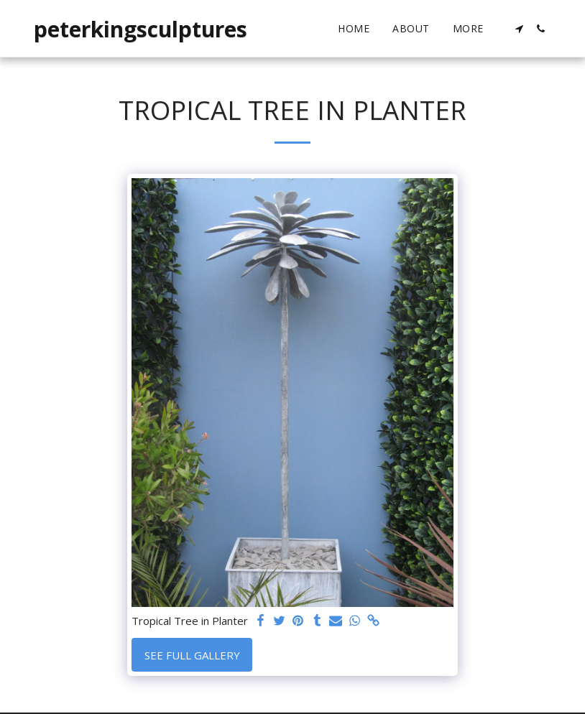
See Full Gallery (192, 655)
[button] (519, 29)
